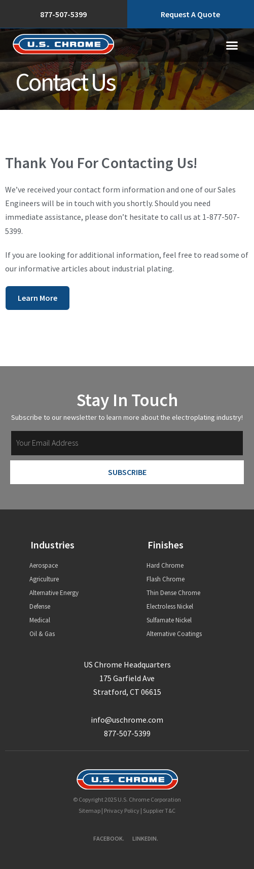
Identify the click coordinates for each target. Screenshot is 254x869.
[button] (232, 45)
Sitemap (89, 810)
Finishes (166, 544)
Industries (52, 544)
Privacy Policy (121, 810)
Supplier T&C (159, 810)
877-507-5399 (127, 733)
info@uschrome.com (127, 720)
